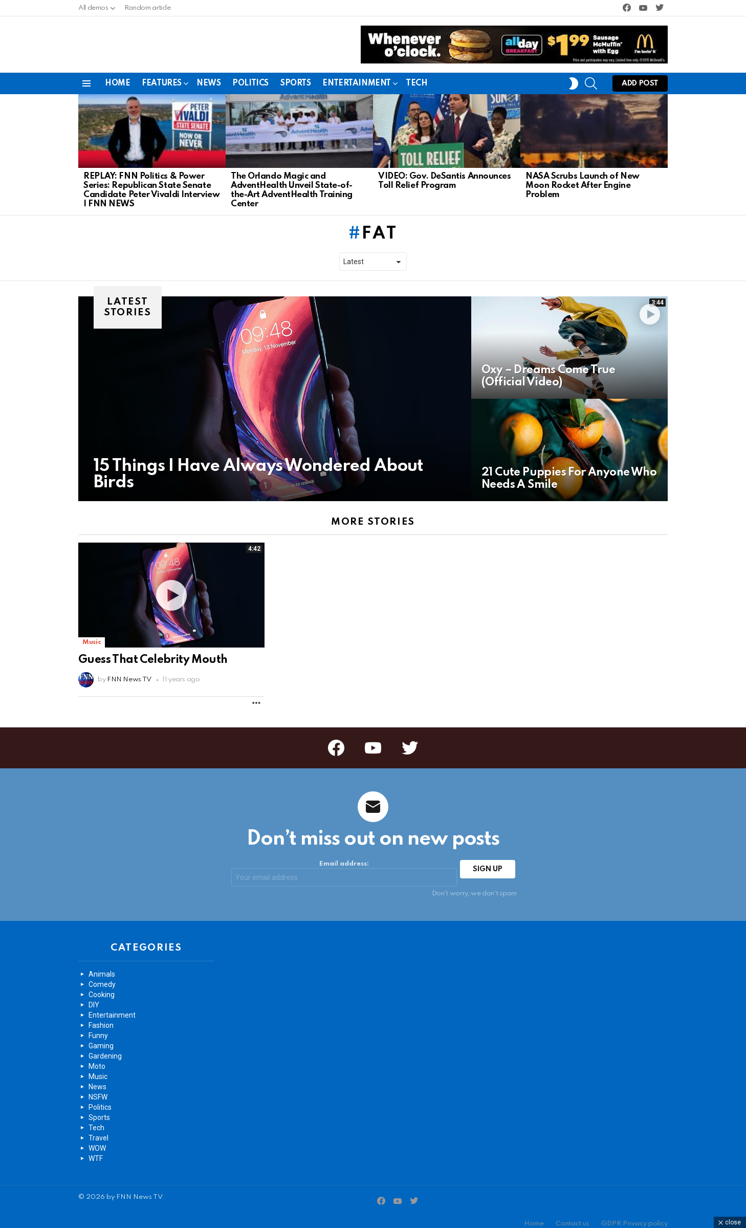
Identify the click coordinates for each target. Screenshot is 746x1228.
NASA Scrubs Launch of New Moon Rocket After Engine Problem (582, 177)
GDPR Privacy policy (634, 1215)
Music (91, 634)
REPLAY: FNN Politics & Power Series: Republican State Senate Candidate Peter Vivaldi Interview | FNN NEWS (151, 182)
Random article (147, 8)
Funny (98, 1027)
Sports (295, 75)
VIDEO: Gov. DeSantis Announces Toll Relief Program (444, 173)
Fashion (101, 1017)
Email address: (344, 866)
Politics (250, 75)
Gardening (105, 1048)
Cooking (102, 986)
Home (117, 75)
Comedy (102, 976)
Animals (102, 966)
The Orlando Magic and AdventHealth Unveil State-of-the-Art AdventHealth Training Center (292, 182)
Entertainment (356, 77)
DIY (94, 997)
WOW (97, 1140)
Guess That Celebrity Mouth (152, 651)
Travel (98, 1130)
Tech (416, 75)
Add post (640, 77)
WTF (96, 1150)
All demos (93, 10)
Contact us (572, 1215)
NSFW (98, 1089)
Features (162, 77)
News (208, 75)
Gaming (101, 1037)
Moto (97, 1058)
